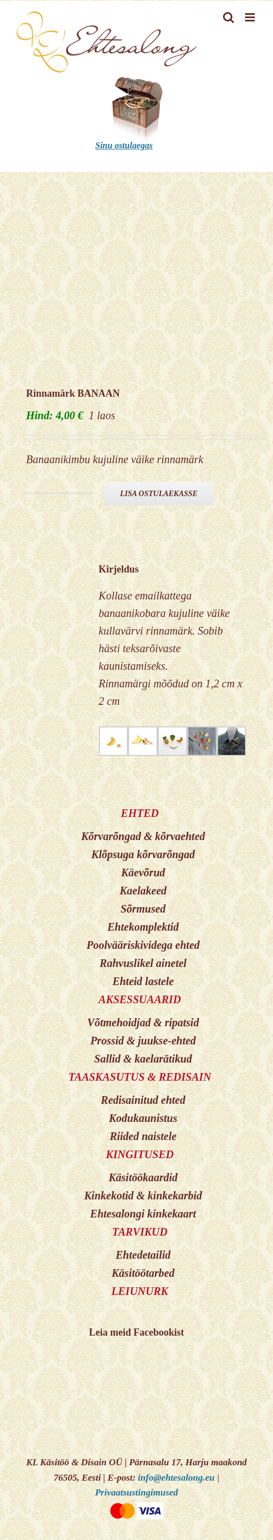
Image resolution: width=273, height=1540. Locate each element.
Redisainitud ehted (143, 1100)
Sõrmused (142, 909)
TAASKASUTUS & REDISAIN (139, 1077)
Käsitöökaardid (143, 1177)
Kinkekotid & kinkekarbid (143, 1195)
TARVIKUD (140, 1232)
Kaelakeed (143, 891)
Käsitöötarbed (143, 1273)
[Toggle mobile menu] (251, 17)
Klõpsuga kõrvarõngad (142, 854)
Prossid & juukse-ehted (143, 1041)
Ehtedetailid (143, 1255)
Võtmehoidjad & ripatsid (143, 1022)
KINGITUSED (140, 1154)
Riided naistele (143, 1136)
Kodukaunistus (143, 1118)
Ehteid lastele (143, 981)
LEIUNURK (140, 1291)
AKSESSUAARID (139, 999)
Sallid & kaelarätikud (143, 1059)
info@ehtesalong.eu (176, 1477)
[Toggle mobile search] (228, 17)
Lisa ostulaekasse (158, 494)
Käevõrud (143, 872)
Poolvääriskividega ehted (142, 945)
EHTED (140, 813)
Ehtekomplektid (143, 927)
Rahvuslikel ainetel (142, 963)
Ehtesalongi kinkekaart (143, 1214)
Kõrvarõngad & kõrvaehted (143, 836)
